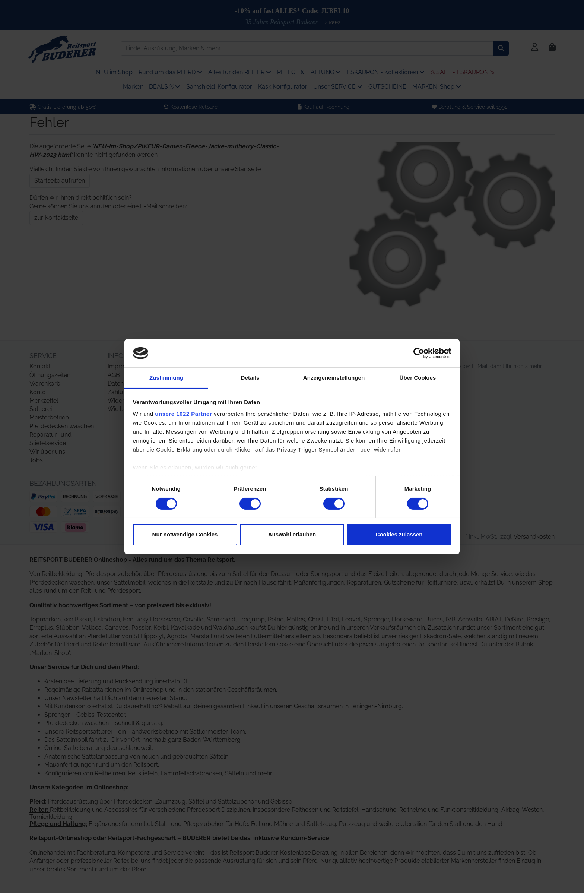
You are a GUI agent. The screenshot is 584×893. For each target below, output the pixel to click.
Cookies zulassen (399, 534)
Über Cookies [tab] (418, 377)
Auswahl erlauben (292, 534)
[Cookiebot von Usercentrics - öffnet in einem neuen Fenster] (418, 353)
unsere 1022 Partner (183, 414)
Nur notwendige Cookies (185, 534)
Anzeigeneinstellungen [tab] (334, 377)
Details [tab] (250, 377)
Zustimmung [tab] (166, 377)
